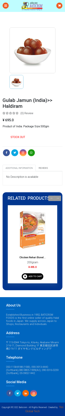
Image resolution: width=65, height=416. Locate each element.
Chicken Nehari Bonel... (32, 257)
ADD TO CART (32, 276)
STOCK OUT (18, 137)
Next (57, 198)
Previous (51, 198)
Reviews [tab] (43, 168)
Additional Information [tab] (19, 168)
